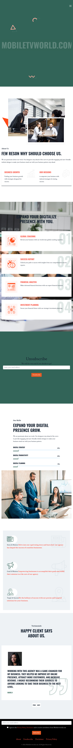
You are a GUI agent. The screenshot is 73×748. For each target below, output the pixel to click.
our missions (45, 172)
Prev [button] (34, 705)
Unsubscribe (28, 739)
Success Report (27, 259)
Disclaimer (30, 728)
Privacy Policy (21, 728)
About (18, 739)
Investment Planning (29, 304)
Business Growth (12, 172)
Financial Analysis (28, 282)
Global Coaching (28, 236)
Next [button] (38, 705)
